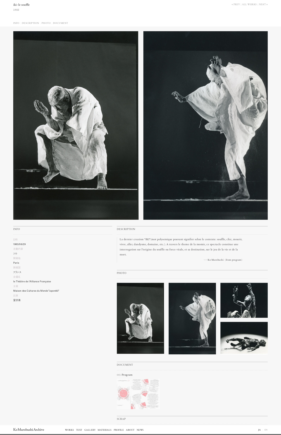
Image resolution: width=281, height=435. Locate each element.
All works (249, 4)
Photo (46, 23)
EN (266, 430)
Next (262, 4)
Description (30, 23)
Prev (237, 4)
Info (16, 23)
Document (60, 23)
